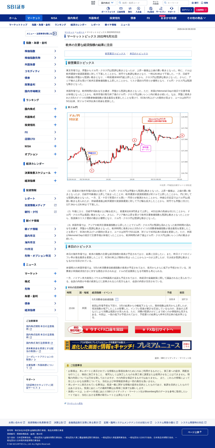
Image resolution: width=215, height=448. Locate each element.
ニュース (125, 24)
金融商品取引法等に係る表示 (84, 422)
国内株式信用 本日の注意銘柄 (40, 336)
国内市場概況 (41, 91)
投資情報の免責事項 (39, 422)
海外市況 (41, 242)
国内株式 (73, 18)
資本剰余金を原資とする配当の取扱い (40, 350)
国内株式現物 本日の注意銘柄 (40, 328)
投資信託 (115, 18)
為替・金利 (41, 296)
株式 (41, 281)
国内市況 (41, 236)
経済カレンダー (79, 24)
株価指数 (41, 51)
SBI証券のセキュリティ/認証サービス (39, 386)
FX (148, 18)
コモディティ (41, 71)
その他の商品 (196, 18)
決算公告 (60, 422)
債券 (133, 18)
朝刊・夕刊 (41, 212)
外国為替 (41, 64)
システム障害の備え (166, 422)
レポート (95, 24)
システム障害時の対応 (194, 422)
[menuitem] (195, 3)
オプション (41, 154)
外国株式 (94, 18)
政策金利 (41, 84)
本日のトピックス (139, 53)
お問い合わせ (16, 422)
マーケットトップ (18, 24)
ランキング (60, 24)
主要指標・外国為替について (40, 366)
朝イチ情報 (110, 24)
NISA (54, 18)
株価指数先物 (41, 58)
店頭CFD (41, 139)
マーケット (33, 18)
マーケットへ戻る (75, 403)
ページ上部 (195, 432)
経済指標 (41, 181)
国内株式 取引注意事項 (39, 342)
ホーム (13, 18)
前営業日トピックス (115, 53)
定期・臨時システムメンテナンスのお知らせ (128, 422)
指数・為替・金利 (41, 24)
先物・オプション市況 (41, 256)
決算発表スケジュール (41, 173)
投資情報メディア (41, 205)
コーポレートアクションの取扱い (39, 358)
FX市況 (41, 249)
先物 (41, 289)
